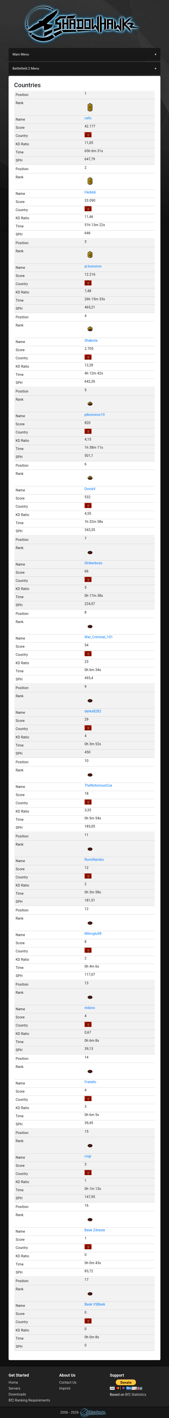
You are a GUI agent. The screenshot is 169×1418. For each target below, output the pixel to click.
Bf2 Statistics (135, 1394)
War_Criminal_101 (98, 637)
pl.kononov (93, 266)
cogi (87, 1156)
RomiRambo (94, 859)
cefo (88, 118)
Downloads (17, 1394)
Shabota (90, 340)
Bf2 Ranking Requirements (29, 1400)
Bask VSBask (94, 1304)
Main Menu (21, 54)
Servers (14, 1388)
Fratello (90, 1082)
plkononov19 (94, 415)
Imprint (64, 1388)
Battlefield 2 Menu (26, 68)
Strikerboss (93, 563)
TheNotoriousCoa (98, 785)
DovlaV (90, 489)
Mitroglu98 (92, 933)
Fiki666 (90, 192)
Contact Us (68, 1382)
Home (13, 1382)
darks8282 (92, 711)
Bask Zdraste (94, 1230)
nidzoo (89, 1008)
